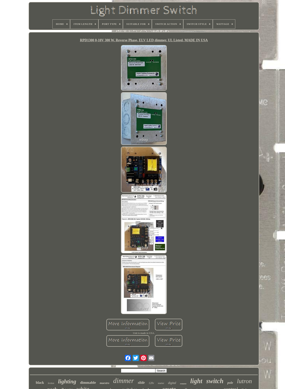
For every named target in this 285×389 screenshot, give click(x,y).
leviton (51, 383)
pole (230, 383)
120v (151, 383)
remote (183, 383)
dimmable (88, 382)
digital (172, 383)
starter (161, 383)
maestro (104, 383)
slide (141, 382)
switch (214, 381)
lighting (67, 381)
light (196, 381)
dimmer (123, 381)
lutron (244, 381)
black (40, 383)
